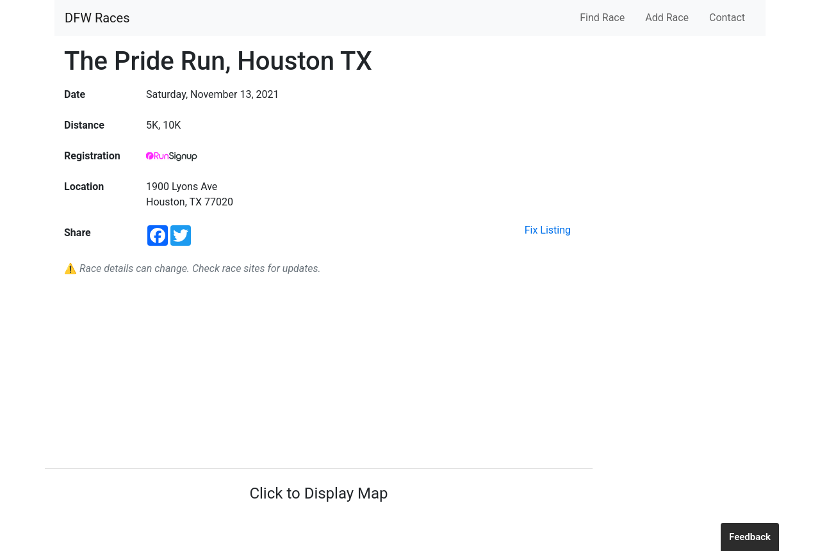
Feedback (750, 537)
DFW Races (97, 18)
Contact (727, 18)
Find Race (602, 18)
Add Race (667, 18)
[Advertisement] (318, 372)
